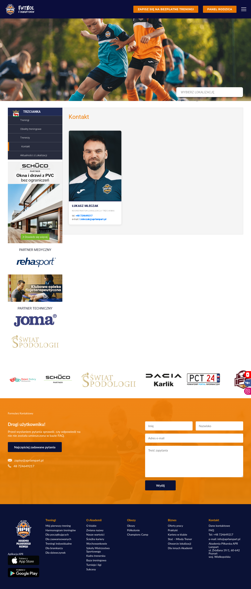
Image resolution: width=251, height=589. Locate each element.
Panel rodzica (219, 9)
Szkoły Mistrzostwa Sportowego (98, 550)
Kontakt (25, 146)
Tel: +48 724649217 (221, 534)
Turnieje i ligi (93, 564)
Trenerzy (25, 137)
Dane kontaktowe (219, 525)
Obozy (131, 525)
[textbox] (209, 92)
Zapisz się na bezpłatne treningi (166, 9)
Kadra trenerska (95, 555)
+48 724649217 (84, 215)
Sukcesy (91, 569)
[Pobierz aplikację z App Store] (23, 560)
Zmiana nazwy (95, 530)
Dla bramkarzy (54, 548)
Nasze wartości (95, 534)
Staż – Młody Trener (180, 539)
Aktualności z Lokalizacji (33, 155)
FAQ (211, 530)
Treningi (24, 120)
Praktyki (173, 530)
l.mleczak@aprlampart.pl (93, 219)
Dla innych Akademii (180, 548)
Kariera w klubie (177, 534)
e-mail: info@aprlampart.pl (224, 539)
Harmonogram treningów (60, 530)
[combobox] (209, 92)
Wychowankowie (96, 543)
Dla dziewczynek (55, 552)
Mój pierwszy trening (58, 525)
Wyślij (160, 485)
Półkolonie (133, 530)
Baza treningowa (96, 560)
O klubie (91, 525)
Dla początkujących (57, 534)
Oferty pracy (175, 525)
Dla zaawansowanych (58, 539)
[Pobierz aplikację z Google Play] (23, 572)
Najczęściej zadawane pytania (34, 447)
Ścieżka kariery (95, 539)
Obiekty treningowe (30, 129)
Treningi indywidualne (58, 543)
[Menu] (243, 9)
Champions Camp (137, 534)
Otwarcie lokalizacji (179, 543)
